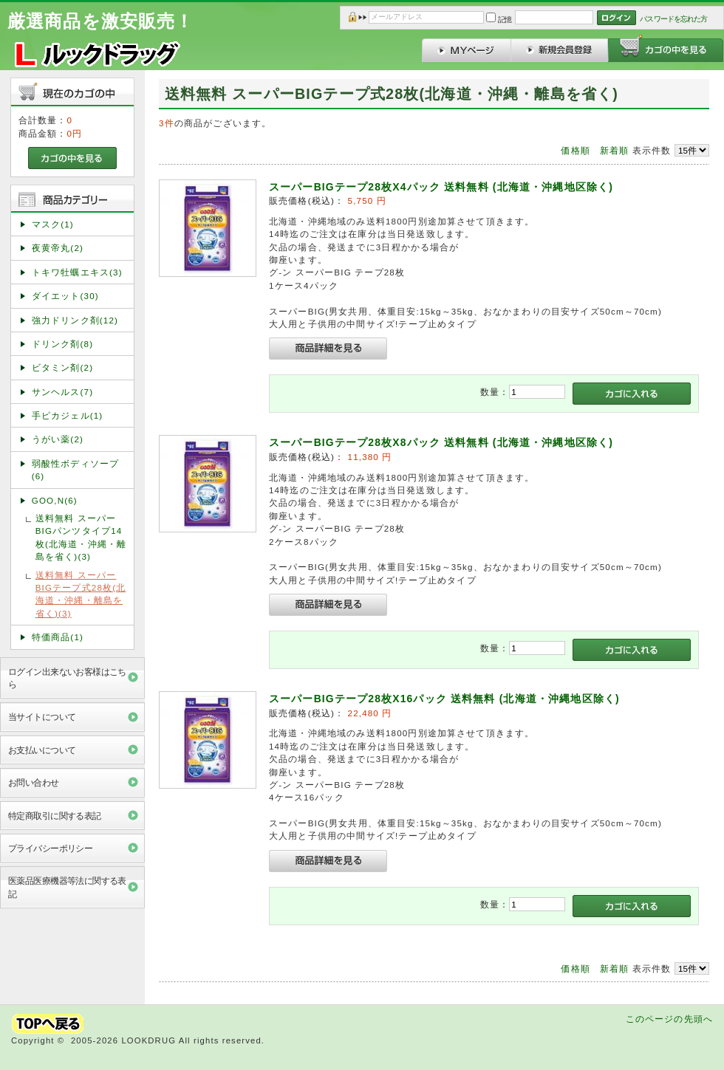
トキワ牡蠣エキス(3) (77, 272)
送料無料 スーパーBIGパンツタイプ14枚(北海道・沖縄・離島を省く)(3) (80, 537)
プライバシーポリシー (50, 848)
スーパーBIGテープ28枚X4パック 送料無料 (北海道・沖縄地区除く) (441, 187)
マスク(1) (53, 224)
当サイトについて (41, 716)
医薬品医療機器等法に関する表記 (67, 887)
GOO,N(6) (55, 500)
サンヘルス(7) (62, 392)
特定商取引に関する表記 (54, 815)
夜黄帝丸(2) (57, 248)
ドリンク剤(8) (62, 344)
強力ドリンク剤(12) (75, 320)
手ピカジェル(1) (67, 415)
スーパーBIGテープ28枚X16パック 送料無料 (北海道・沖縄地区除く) (444, 698)
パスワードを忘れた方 (673, 19)
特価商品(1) (57, 637)
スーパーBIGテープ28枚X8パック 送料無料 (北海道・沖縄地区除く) (441, 442)
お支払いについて (41, 750)
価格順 (575, 150)
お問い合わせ (33, 782)
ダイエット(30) (65, 296)
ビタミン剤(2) (62, 367)
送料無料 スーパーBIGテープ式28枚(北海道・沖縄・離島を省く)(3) (80, 594)
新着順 (614, 150)
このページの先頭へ (669, 1018)
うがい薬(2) (57, 439)
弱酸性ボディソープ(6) (75, 470)
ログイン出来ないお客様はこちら (67, 678)
